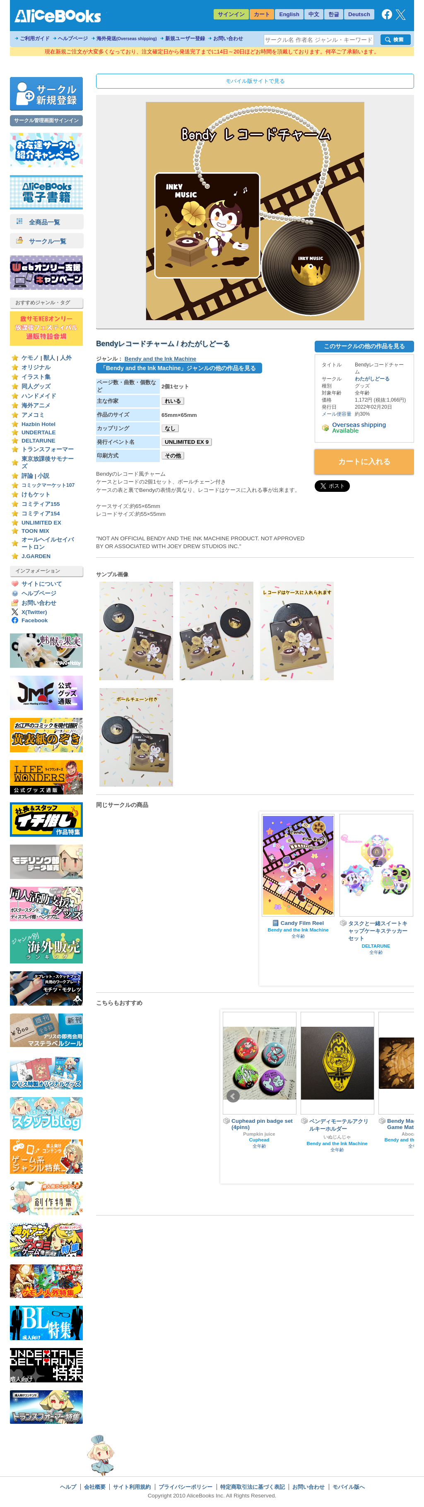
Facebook (35, 620)
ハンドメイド (39, 396)
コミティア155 (41, 504)
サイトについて (42, 584)
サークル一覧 (41, 241)
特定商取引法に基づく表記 (252, 1487)
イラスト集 (36, 377)
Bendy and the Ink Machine (160, 359)
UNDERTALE (39, 432)
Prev (233, 1096)
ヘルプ (68, 1487)
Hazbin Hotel (38, 424)
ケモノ (30, 358)
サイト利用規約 (132, 1487)
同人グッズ (36, 386)
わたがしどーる (372, 379)
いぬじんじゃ (337, 1136)
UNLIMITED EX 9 (187, 442)
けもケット (36, 494)
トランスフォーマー (48, 449)
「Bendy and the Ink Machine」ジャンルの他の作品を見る (178, 368)
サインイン (231, 14)
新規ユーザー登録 (185, 38)
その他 (173, 456)
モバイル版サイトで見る (255, 81)
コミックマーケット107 (48, 485)
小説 (43, 476)
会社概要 (95, 1487)
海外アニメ (36, 405)
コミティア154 (41, 513)
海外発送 (126, 38)
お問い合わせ (228, 38)
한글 (333, 14)
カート (262, 14)
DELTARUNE (38, 441)
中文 (313, 14)
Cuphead (259, 1139)
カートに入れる (364, 461)
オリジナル (36, 367)
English (289, 14)
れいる (173, 401)
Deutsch (359, 14)
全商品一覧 (38, 222)
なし (170, 428)
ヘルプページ (73, 38)
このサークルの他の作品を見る (364, 346)
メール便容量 (337, 414)
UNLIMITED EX (41, 523)
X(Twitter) (34, 612)
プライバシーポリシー (185, 1487)
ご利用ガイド (35, 38)
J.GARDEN (36, 556)
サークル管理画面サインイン (46, 120)
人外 (66, 358)
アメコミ (33, 415)
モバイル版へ (348, 1487)
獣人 (49, 358)
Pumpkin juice (259, 1133)
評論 (27, 476)
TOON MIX (35, 531)
